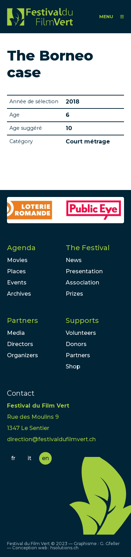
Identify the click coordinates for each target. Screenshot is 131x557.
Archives (19, 293)
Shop (73, 366)
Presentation (84, 271)
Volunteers (81, 333)
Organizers (22, 355)
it (29, 458)
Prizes (74, 293)
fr (13, 458)
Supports (82, 320)
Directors (20, 344)
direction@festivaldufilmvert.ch (51, 439)
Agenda (21, 248)
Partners (22, 320)
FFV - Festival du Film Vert (40, 16)
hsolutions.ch (64, 547)
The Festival (88, 248)
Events (17, 282)
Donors (76, 344)
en (45, 458)
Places (16, 271)
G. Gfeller (110, 543)
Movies (17, 260)
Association (82, 282)
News (74, 260)
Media (16, 333)
